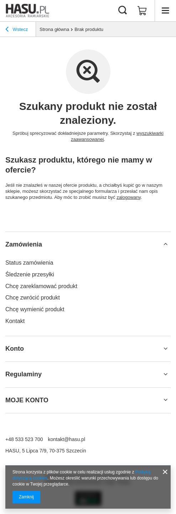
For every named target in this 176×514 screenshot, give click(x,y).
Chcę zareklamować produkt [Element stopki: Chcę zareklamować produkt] (41, 286)
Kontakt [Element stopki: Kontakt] (15, 321)
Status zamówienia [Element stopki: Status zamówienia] (29, 263)
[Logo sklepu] (27, 11)
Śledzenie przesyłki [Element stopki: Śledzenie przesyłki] (29, 274)
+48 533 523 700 (24, 439)
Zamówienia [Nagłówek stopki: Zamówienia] (23, 244)
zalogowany (129, 197)
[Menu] (165, 10)
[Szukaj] (122, 10)
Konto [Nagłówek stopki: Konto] (14, 348)
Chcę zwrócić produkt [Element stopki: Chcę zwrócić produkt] (32, 298)
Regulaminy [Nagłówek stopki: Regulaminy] (23, 374)
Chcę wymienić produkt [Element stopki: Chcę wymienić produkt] (34, 309)
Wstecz (16, 30)
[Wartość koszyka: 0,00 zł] (142, 10)
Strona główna (54, 29)
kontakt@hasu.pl (67, 439)
